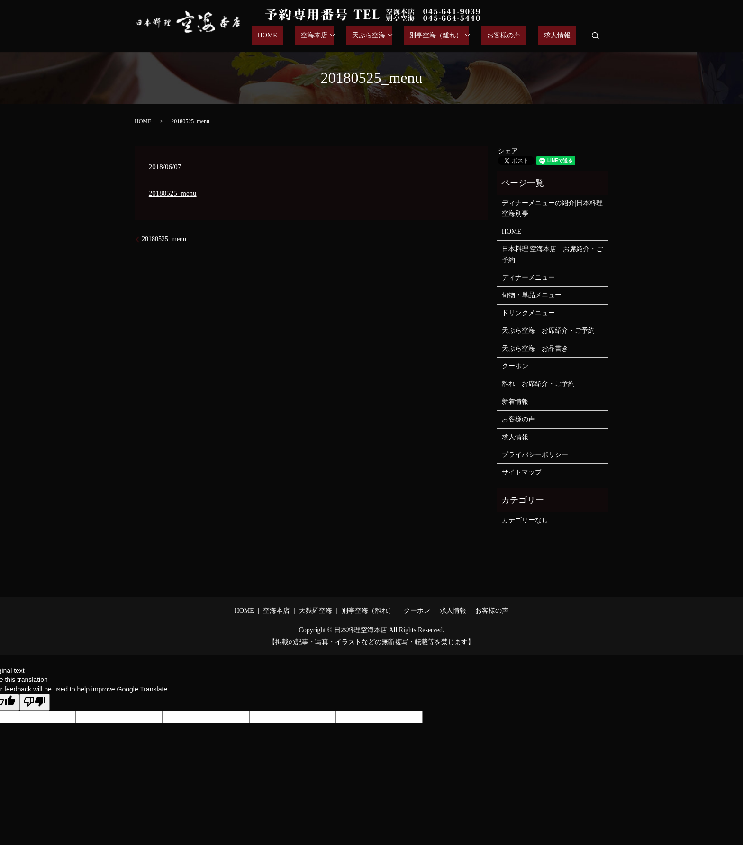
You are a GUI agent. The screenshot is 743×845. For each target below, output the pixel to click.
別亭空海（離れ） (459, 35)
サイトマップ (522, 472)
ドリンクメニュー (528, 313)
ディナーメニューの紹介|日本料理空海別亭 (552, 208)
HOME (314, 35)
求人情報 (563, 35)
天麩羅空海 (315, 610)
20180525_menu (173, 193)
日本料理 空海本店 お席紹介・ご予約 (552, 254)
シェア (508, 150)
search (595, 35)
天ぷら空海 (398, 35)
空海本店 (349, 35)
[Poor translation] (34, 702)
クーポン (515, 366)
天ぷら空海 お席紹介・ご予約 (548, 330)
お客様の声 (521, 35)
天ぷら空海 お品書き (535, 348)
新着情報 (515, 401)
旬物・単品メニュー (532, 295)
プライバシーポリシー (535, 454)
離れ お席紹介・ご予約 (538, 383)
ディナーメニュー (528, 277)
